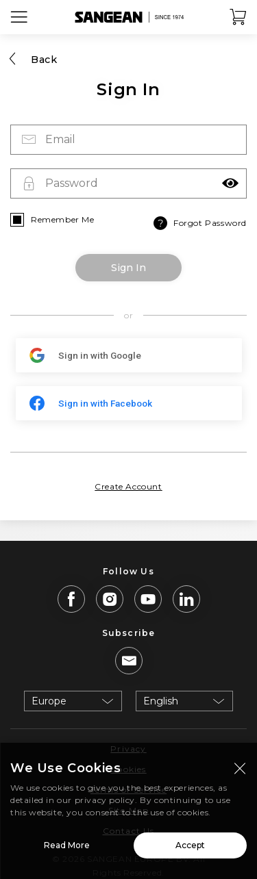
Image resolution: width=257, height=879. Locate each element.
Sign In (128, 268)
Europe (49, 701)
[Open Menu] (19, 17)
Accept (190, 850)
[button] (230, 183)
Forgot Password (199, 223)
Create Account (128, 486)
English (160, 701)
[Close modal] (240, 773)
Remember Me (63, 219)
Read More (67, 850)
